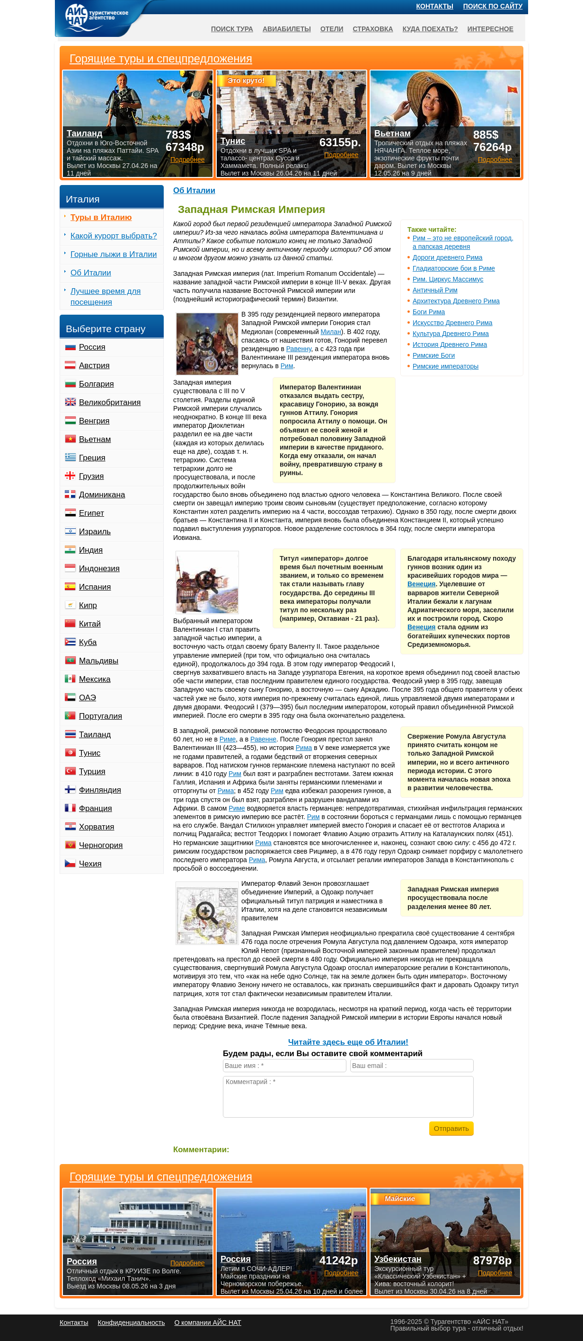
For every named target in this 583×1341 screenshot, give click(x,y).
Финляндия (100, 789)
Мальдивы (98, 660)
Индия (91, 550)
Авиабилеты (287, 29)
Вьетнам (95, 439)
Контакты (434, 6)
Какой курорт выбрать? (114, 235)
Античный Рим (435, 290)
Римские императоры (445, 366)
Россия (92, 347)
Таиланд (95, 734)
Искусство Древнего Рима (453, 322)
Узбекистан (398, 1259)
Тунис (89, 753)
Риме (228, 739)
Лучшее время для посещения (106, 297)
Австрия (94, 365)
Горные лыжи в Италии (114, 254)
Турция (92, 771)
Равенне (263, 739)
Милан (331, 331)
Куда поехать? (430, 29)
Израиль (95, 531)
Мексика (95, 679)
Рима (304, 747)
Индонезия (99, 568)
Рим (287, 366)
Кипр (88, 605)
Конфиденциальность (131, 1322)
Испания (95, 586)
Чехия (90, 863)
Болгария (96, 383)
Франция (95, 808)
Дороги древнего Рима (448, 257)
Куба (88, 642)
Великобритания (110, 402)
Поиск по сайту (493, 6)
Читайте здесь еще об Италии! (348, 1042)
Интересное (490, 29)
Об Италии (194, 190)
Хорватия (96, 826)
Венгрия (94, 420)
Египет (91, 513)
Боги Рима (429, 312)
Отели (332, 29)
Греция (92, 457)
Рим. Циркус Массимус (448, 279)
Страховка (373, 29)
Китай (90, 623)
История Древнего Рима (450, 344)
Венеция (421, 584)
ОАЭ (87, 697)
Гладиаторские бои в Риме (454, 268)
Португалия (100, 716)
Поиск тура (232, 29)
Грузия (91, 476)
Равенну (298, 349)
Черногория (101, 845)
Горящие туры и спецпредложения (161, 1177)
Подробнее (187, 1263)
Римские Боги (434, 355)
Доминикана (102, 494)
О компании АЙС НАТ (208, 1322)
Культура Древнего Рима (451, 333)
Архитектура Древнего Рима (456, 301)
